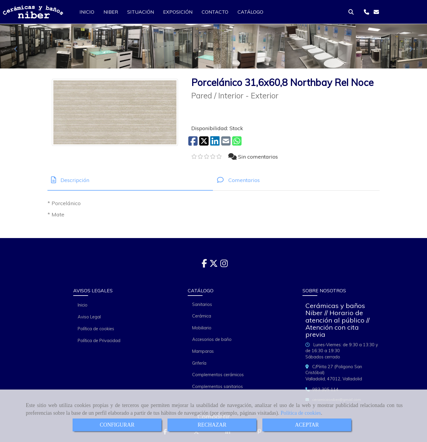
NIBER (110, 12)
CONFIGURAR (117, 425)
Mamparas (203, 351)
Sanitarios (202, 304)
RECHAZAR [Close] (211, 425)
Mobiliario (201, 328)
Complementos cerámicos (218, 374)
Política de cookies (301, 413)
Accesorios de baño (212, 339)
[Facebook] (204, 265)
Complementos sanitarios (217, 386)
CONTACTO (215, 12)
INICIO (86, 12)
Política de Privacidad (99, 340)
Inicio (82, 305)
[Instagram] (224, 265)
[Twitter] (213, 265)
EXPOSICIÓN (177, 12)
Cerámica (201, 316)
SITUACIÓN (140, 12)
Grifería (199, 363)
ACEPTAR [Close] (307, 425)
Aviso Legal (89, 317)
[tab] (130, 180)
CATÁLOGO (250, 12)
